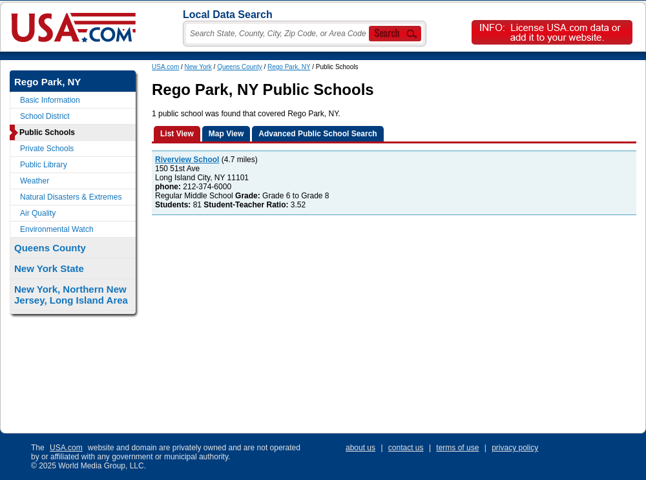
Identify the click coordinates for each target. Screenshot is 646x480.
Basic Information (50, 100)
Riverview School (187, 159)
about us (360, 447)
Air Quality (38, 213)
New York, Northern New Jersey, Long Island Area (71, 295)
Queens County (239, 66)
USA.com (165, 66)
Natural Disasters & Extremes (70, 197)
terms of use (457, 447)
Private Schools (47, 148)
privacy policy (515, 447)
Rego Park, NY (289, 66)
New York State (49, 268)
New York (198, 66)
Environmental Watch (57, 229)
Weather (34, 180)
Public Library (43, 164)
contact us (406, 447)
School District (45, 116)
